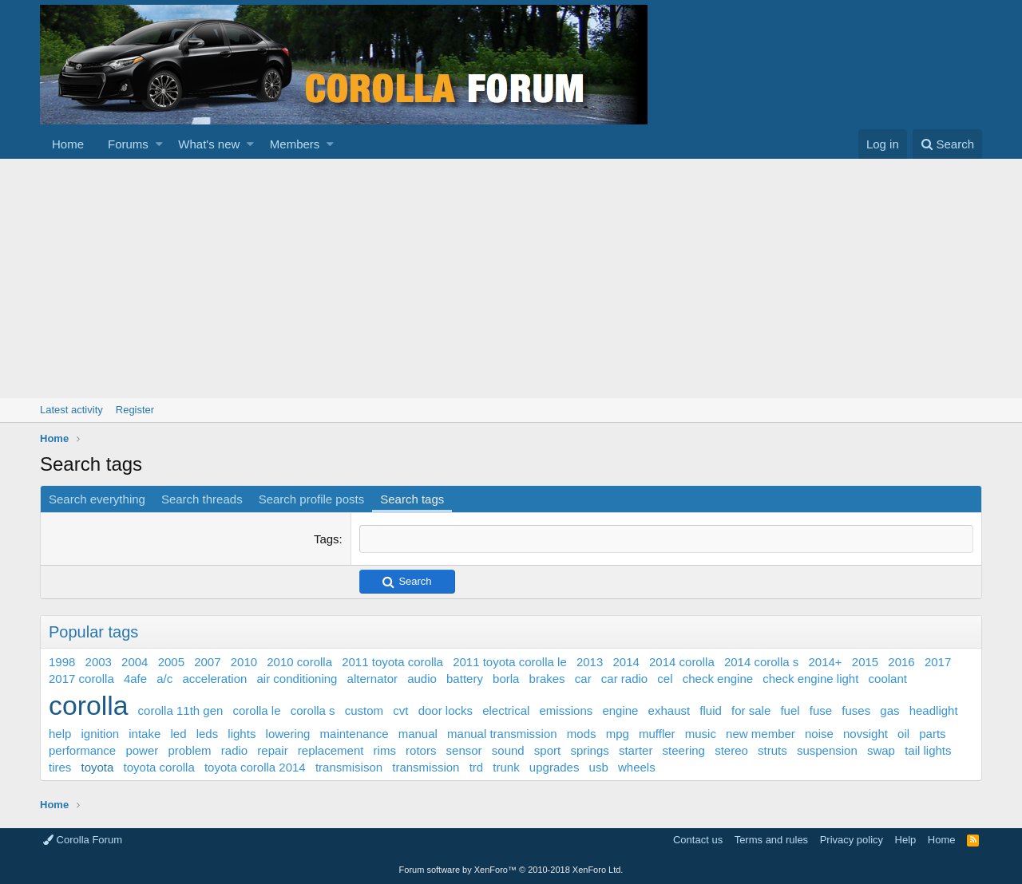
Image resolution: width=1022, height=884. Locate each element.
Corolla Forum (82, 840)
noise (819, 733)
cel (664, 678)
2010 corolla (299, 662)
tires (60, 767)
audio (422, 678)
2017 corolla (81, 678)
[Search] (947, 144)
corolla (88, 705)
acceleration (214, 678)
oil (903, 733)
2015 (865, 662)
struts (772, 750)
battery (464, 678)
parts (932, 733)
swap (881, 750)
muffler (657, 733)
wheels (637, 767)
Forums (128, 144)
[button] (159, 144)
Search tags (412, 499)
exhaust (669, 710)
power (141, 750)
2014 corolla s (761, 662)
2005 (171, 662)
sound (508, 750)
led (178, 733)
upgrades (554, 767)
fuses (856, 710)
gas (889, 710)
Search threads (202, 499)
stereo (731, 750)
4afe (135, 678)
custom (364, 710)
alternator (372, 678)
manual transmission (502, 733)
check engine (718, 678)
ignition (100, 733)
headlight (933, 710)
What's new (209, 144)
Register (135, 410)
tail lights (928, 750)
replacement (331, 750)
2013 (589, 662)
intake (144, 733)
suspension (827, 750)
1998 (62, 662)
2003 (98, 662)
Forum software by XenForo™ (511, 869)
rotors (421, 750)
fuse (821, 710)
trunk (506, 767)
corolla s (313, 710)
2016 (901, 662)
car (583, 678)
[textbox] (666, 539)
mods (581, 733)
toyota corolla (159, 767)
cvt (400, 710)
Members (295, 144)
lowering (288, 733)
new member (760, 733)
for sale (750, 710)
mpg (617, 733)
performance (82, 750)
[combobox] (666, 539)
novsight (865, 733)
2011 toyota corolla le (510, 662)
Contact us (698, 840)
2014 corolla (682, 662)
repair (272, 750)
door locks (445, 710)
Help (906, 840)
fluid (710, 710)
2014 (625, 662)
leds (207, 733)
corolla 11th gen (181, 710)
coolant (888, 678)
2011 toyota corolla (392, 662)
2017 (938, 662)
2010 (244, 662)
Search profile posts (312, 499)
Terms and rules (771, 840)
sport (547, 750)
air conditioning (297, 678)
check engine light (810, 678)
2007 (207, 662)
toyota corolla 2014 (255, 767)
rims (385, 750)
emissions (566, 710)
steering (684, 750)
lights (242, 733)
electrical (505, 710)
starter (636, 750)
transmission (425, 767)
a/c (164, 678)
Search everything (97, 499)
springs (589, 750)
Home (68, 144)
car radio (624, 678)
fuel (789, 710)
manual (418, 733)
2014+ (825, 662)
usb (598, 767)
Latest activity (71, 410)
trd (476, 767)
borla (506, 678)
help (60, 733)
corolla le (257, 710)
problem (189, 750)
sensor (464, 750)
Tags (326, 539)
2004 (134, 662)
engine (620, 710)
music (700, 733)
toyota (97, 767)
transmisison (348, 767)
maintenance (354, 733)
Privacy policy (851, 840)
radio (234, 750)
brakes (547, 678)
